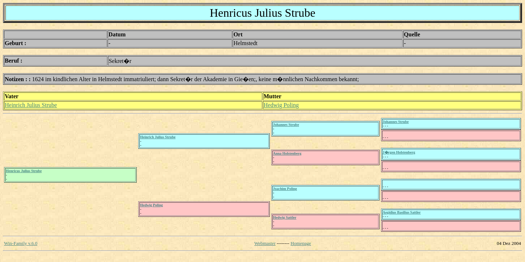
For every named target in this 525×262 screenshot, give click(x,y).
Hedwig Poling (281, 105)
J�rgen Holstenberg (399, 152)
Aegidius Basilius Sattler (402, 212)
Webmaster (265, 243)
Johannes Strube (286, 125)
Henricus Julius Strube (24, 171)
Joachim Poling (285, 189)
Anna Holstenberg (287, 153)
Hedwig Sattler (284, 217)
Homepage (301, 243)
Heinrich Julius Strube (31, 105)
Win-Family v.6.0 (20, 243)
